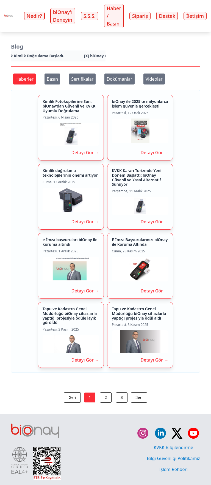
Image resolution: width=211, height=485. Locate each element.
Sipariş (140, 16)
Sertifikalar (82, 79)
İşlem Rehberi (173, 469)
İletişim (195, 16)
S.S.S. (90, 16)
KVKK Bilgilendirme (173, 447)
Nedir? (34, 16)
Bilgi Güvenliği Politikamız (173, 458)
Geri (72, 397)
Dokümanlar (119, 79)
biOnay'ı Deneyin (63, 16)
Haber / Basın (114, 16)
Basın (52, 79)
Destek (167, 16)
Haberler (24, 79)
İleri (139, 397)
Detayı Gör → (85, 153)
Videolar (154, 79)
